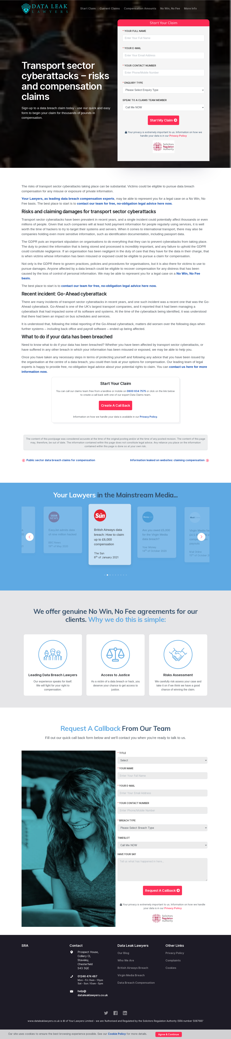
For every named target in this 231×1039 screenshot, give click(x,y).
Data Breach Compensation (136, 982)
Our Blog (123, 953)
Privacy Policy (178, 135)
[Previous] (30, 537)
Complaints (173, 960)
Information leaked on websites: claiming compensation (167, 460)
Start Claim (88, 8)
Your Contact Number (140, 65)
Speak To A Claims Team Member (145, 100)
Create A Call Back (115, 405)
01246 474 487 (87, 976)
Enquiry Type (133, 82)
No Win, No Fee (170, 8)
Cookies (171, 968)
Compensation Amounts (140, 8)
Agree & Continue (168, 1034)
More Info (190, 8)
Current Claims (110, 8)
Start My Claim (163, 120)
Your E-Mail (132, 48)
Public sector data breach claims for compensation (60, 460)
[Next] (201, 537)
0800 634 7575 (136, 391)
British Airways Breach (133, 968)
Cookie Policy (117, 1033)
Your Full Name (135, 31)
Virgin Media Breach (131, 975)
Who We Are (126, 960)
